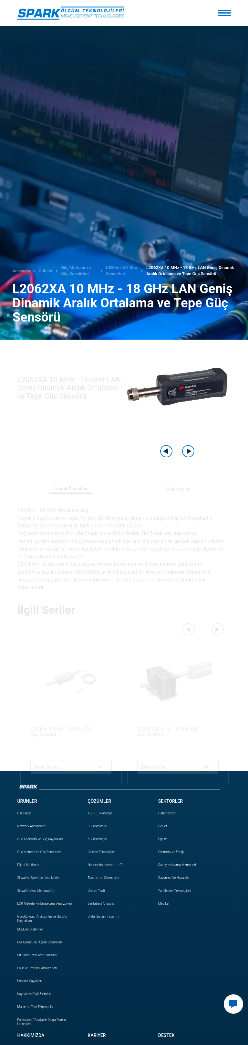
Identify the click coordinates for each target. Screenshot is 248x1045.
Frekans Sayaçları (29, 981)
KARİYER (97, 1035)
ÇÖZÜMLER (99, 801)
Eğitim (162, 839)
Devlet (162, 826)
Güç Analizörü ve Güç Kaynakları (40, 839)
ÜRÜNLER (27, 801)
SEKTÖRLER (170, 801)
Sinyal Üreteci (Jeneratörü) (36, 890)
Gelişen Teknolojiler (101, 852)
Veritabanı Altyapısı (101, 903)
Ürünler (46, 270)
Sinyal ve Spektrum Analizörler (38, 878)
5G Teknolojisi (98, 826)
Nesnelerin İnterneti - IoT (105, 865)
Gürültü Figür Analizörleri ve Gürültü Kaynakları (42, 918)
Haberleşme (166, 813)
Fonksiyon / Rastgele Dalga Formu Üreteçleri (41, 1022)
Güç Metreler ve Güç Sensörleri (39, 852)
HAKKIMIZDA (30, 1035)
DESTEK (166, 1035)
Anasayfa (21, 270)
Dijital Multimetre (29, 865)
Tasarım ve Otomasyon (104, 878)
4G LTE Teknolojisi (100, 813)
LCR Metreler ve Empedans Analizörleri (44, 903)
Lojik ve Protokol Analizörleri (37, 968)
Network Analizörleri (31, 826)
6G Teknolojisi (98, 839)
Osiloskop (24, 813)
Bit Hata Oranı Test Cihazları (37, 955)
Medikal (163, 903)
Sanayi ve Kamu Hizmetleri (177, 865)
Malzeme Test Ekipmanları (35, 1007)
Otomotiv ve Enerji (171, 852)
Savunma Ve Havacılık (173, 878)
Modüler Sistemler (30, 929)
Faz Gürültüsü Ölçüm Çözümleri (39, 942)
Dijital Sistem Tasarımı (103, 916)
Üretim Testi (96, 890)
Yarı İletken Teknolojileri (174, 890)
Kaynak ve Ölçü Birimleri (34, 994)
